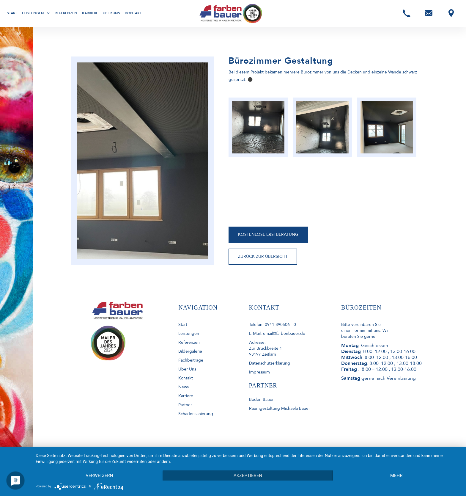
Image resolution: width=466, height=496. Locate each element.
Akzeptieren (248, 475)
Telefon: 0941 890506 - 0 (272, 324)
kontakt (185, 378)
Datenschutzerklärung (269, 363)
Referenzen (66, 13)
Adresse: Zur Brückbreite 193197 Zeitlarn (265, 348)
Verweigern (99, 475)
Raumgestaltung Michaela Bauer (279, 408)
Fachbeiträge (190, 360)
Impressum (259, 372)
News (183, 387)
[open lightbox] (258, 127)
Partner (185, 405)
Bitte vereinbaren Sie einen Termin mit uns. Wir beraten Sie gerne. (365, 330)
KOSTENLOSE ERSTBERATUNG (268, 234)
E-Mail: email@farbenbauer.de (277, 333)
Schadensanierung (195, 414)
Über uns (111, 13)
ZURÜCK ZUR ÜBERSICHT (263, 256)
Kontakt (133, 13)
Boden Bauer (261, 399)
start (182, 324)
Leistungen (188, 333)
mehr (396, 475)
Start (12, 13)
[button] (36, 13)
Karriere (90, 13)
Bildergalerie (190, 351)
